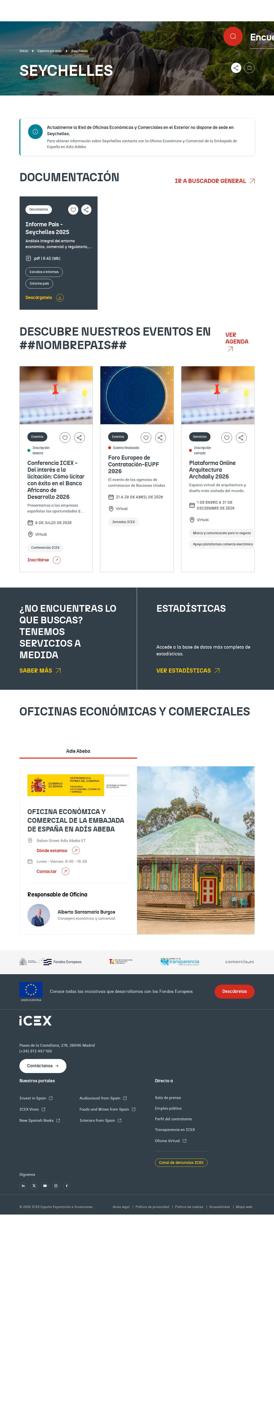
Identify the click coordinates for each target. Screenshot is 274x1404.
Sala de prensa (168, 1098)
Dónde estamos (52, 851)
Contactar (47, 872)
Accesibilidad (220, 1207)
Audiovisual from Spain (100, 1098)
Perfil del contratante (173, 1119)
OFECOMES (157, 99)
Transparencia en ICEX (175, 1130)
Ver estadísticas (184, 671)
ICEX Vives (29, 1109)
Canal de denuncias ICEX (181, 1163)
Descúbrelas (234, 991)
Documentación (34, 99)
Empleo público (168, 1108)
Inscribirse (44, 560)
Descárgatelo (38, 298)
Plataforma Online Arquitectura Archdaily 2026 (212, 470)
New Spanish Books (37, 1120)
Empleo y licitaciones (232, 99)
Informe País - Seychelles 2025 (47, 228)
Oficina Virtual (168, 1141)
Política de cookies (189, 1207)
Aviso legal (121, 1207)
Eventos (98, 99)
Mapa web (244, 1207)
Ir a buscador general (211, 181)
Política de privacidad (153, 1207)
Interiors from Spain (98, 1120)
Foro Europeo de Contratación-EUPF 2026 (133, 464)
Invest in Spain (33, 1098)
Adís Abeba (78, 751)
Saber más (36, 671)
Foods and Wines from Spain (105, 1109)
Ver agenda (237, 338)
